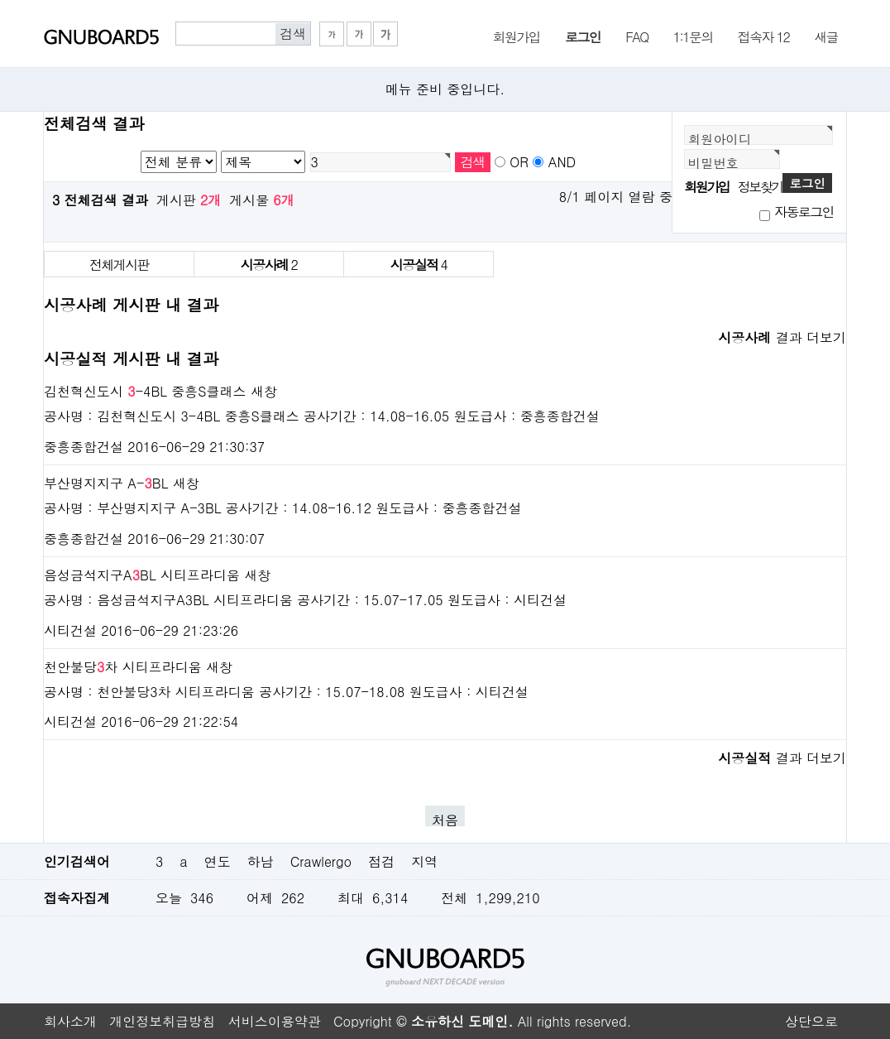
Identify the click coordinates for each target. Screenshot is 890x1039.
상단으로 (811, 1021)
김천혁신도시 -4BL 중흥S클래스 (145, 391)
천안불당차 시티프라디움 (123, 666)
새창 (264, 391)
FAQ (636, 36)
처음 (445, 818)
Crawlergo (321, 861)
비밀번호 (713, 162)
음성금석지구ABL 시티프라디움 (142, 574)
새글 (826, 36)
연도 (217, 861)
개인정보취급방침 (162, 1021)
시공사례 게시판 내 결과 (131, 304)
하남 (260, 861)
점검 (381, 861)
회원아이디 (719, 138)
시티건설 (70, 630)
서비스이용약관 (274, 1021)
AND (562, 161)
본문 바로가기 (0, 0)
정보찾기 (760, 186)
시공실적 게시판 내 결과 (131, 358)
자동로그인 (804, 211)
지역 (424, 861)
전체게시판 (119, 264)
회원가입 (516, 36)
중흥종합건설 (83, 446)
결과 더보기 (782, 337)
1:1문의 (693, 36)
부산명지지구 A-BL (106, 483)
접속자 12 (763, 36)
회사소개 (70, 1021)
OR (519, 161)
